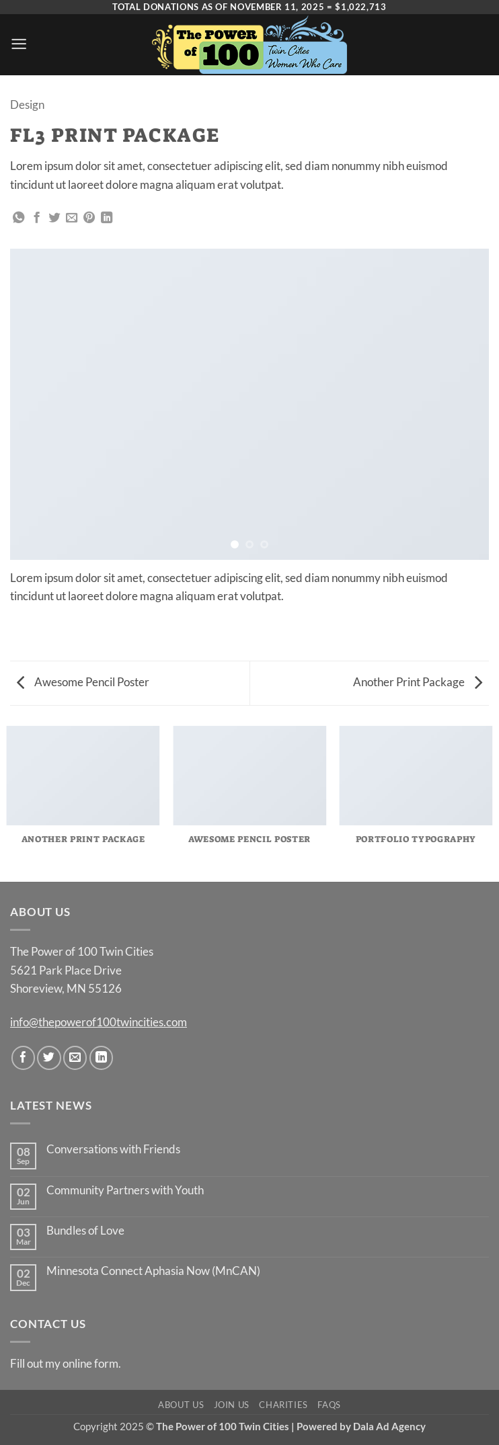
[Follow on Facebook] (23, 1057)
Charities (283, 1404)
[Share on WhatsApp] (18, 218)
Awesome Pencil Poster (83, 682)
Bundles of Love (85, 1230)
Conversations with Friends (113, 1149)
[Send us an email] (75, 1057)
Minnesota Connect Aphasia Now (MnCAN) (153, 1271)
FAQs (329, 1404)
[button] (19, 44)
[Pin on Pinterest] (89, 218)
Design (27, 104)
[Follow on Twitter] (49, 1057)
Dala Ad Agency (389, 1426)
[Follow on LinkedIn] (101, 1057)
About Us (181, 1404)
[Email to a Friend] (71, 218)
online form (90, 1363)
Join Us (232, 1404)
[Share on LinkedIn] (106, 218)
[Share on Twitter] (54, 218)
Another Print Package (417, 682)
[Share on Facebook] (36, 218)
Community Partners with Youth (125, 1190)
